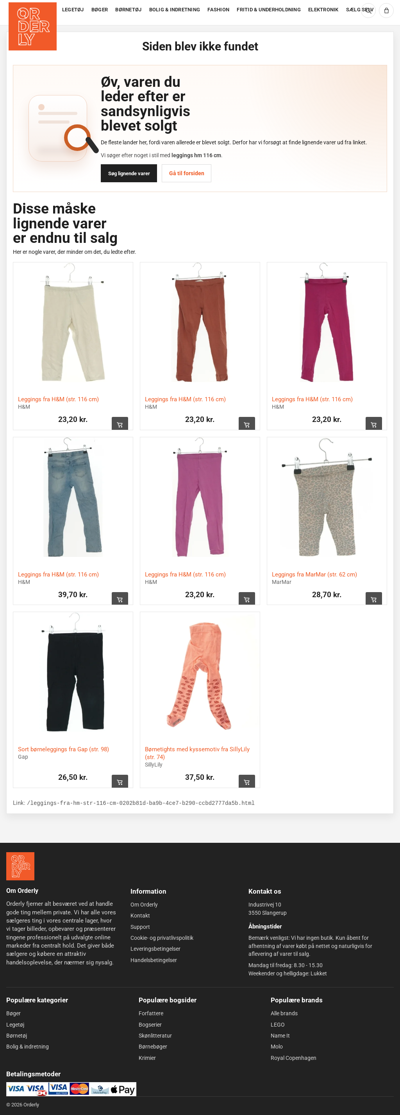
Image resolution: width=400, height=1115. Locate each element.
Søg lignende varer (129, 173)
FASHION (218, 10)
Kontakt (140, 915)
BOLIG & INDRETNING (174, 10)
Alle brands (284, 1013)
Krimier (147, 1058)
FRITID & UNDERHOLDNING (269, 10)
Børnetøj (16, 1035)
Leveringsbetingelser (155, 949)
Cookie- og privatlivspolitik (161, 938)
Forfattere (151, 1013)
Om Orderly (144, 904)
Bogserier (150, 1025)
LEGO (278, 1025)
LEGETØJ (73, 10)
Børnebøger (153, 1046)
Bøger (13, 1013)
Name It (280, 1035)
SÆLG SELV (359, 10)
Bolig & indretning (27, 1046)
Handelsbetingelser (153, 960)
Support (140, 927)
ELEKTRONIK (323, 10)
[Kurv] (386, 10)
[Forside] (33, 12)
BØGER (99, 10)
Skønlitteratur (155, 1035)
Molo (277, 1046)
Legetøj (15, 1025)
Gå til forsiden (186, 173)
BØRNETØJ (128, 10)
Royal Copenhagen (293, 1058)
